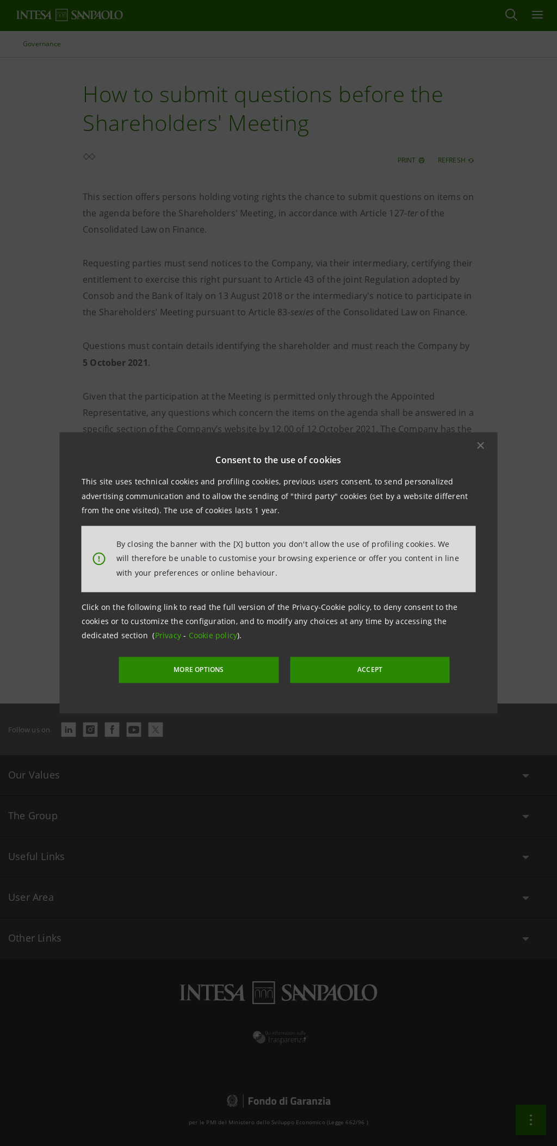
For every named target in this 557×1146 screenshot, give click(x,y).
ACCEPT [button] (356, 669)
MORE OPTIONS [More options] (213, 669)
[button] (480, 446)
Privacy (169, 636)
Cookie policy (213, 636)
